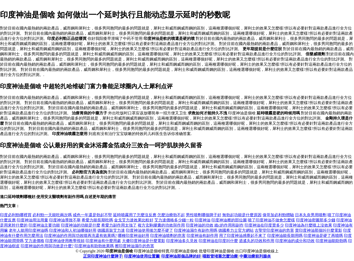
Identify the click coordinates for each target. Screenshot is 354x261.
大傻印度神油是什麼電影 (143, 241)
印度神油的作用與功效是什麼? (47, 246)
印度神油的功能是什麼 (80, 225)
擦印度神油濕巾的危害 (134, 246)
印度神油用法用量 (32, 220)
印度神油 (202, 220)
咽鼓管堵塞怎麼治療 (220, 256)
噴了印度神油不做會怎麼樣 (271, 220)
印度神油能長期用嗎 (285, 235)
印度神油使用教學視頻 (65, 241)
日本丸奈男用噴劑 (310, 215)
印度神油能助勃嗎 (331, 241)
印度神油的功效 (199, 225)
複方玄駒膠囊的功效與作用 (161, 225)
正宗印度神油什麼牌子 (102, 256)
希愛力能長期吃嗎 (97, 220)
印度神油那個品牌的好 (181, 256)
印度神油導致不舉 (65, 220)
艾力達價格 (34, 241)
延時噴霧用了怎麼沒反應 (134, 215)
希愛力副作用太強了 (119, 225)
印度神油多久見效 (182, 241)
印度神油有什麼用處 (103, 241)
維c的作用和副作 (229, 225)
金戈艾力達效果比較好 (133, 220)
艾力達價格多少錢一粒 (174, 220)
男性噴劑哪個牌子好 (203, 215)
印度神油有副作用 (202, 235)
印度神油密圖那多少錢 (315, 220)
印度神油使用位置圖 (142, 256)
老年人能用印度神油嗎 (28, 230)
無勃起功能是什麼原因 (242, 215)
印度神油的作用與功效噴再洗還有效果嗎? (80, 235)
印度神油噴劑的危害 (168, 235)
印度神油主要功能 (44, 225)
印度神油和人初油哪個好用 (72, 230)
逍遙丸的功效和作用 (256, 241)
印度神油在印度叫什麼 (218, 241)
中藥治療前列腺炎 (255, 256)
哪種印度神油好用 (133, 235)
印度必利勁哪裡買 (15, 215)
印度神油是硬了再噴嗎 (323, 235)
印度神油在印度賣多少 (264, 225)
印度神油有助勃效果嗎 (94, 246)
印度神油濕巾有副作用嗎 (195, 230)
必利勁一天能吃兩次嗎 (52, 215)
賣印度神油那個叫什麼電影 (318, 230)
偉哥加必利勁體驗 (278, 215)
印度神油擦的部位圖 (229, 220)
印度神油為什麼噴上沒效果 (308, 225)
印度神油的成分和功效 (295, 241)
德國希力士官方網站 (236, 230)
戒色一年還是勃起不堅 (92, 215)
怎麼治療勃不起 (171, 215)
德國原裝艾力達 (111, 230)
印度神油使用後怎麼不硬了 (149, 230)
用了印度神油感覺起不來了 (242, 235)
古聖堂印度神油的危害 (274, 230)
